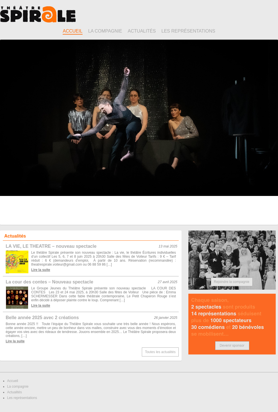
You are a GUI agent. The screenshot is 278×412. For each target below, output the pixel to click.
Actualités (142, 31)
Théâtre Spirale (38, 14)
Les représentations (188, 31)
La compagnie (105, 31)
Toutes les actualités (160, 352)
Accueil (72, 31)
